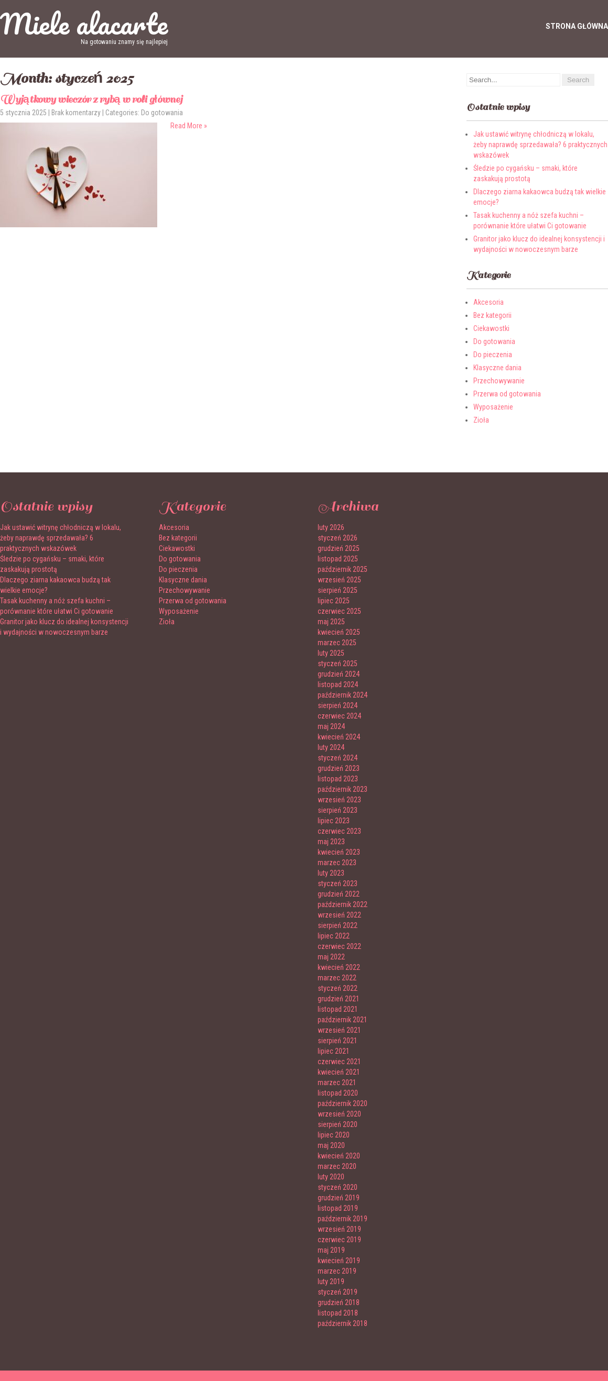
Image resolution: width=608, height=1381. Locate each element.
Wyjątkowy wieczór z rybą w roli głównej (91, 99)
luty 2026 (331, 527)
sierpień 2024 (337, 705)
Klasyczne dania (497, 367)
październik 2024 (342, 695)
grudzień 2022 (339, 894)
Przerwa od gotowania (507, 394)
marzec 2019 (337, 1271)
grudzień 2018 (339, 1302)
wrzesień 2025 (339, 580)
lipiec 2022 (334, 936)
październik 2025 (342, 569)
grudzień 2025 (339, 548)
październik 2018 (342, 1323)
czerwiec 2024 (339, 716)
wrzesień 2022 (339, 915)
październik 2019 (342, 1218)
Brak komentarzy (76, 112)
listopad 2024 (338, 684)
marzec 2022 (337, 978)
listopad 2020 (338, 1093)
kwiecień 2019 (339, 1260)
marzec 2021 (337, 1082)
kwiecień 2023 (339, 852)
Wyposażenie (493, 407)
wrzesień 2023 (339, 800)
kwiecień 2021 (339, 1072)
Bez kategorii (492, 315)
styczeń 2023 (337, 883)
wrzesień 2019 (339, 1229)
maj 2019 (331, 1250)
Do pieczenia (492, 354)
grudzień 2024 (339, 674)
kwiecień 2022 (339, 967)
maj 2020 (331, 1145)
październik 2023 (342, 789)
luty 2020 (331, 1177)
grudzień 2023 (339, 768)
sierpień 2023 (337, 810)
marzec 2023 (337, 862)
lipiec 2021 (334, 1051)
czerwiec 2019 (339, 1239)
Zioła (481, 420)
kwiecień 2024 (339, 737)
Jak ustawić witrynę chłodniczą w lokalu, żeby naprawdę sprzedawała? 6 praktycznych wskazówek (540, 144)
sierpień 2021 (337, 1040)
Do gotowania (162, 112)
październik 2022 (342, 904)
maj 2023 (331, 841)
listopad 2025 (338, 559)
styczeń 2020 (337, 1187)
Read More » (188, 125)
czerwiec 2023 (339, 831)
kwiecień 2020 (339, 1156)
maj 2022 (331, 957)
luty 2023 (331, 873)
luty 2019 (331, 1281)
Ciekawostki (491, 328)
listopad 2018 (338, 1313)
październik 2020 (342, 1103)
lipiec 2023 (334, 820)
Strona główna (577, 26)
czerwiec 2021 (339, 1061)
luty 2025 (331, 653)
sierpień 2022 (337, 925)
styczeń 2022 (337, 988)
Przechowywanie (499, 381)
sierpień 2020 (337, 1124)
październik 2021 (342, 1019)
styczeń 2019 (337, 1292)
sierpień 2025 (337, 590)
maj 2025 (331, 621)
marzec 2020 (337, 1166)
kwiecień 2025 (339, 632)
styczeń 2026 (337, 538)
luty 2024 (331, 747)
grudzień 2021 (339, 999)
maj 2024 (331, 726)
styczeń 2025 (337, 663)
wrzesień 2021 (339, 1030)
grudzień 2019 (339, 1198)
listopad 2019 (338, 1208)
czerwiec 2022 (339, 946)
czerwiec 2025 (339, 611)
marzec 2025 (337, 642)
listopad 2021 (338, 1009)
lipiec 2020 (334, 1135)
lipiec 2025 (334, 600)
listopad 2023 (338, 779)
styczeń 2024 (337, 758)
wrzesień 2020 (339, 1114)
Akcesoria (488, 302)
